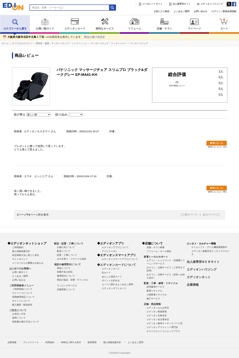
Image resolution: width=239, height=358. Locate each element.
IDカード (106, 272)
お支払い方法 (19, 314)
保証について (63, 268)
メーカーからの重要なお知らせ (28, 263)
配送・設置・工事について (68, 243)
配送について (63, 251)
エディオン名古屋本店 (158, 319)
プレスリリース (31, 342)
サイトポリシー (20, 259)
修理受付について (66, 276)
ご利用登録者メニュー (21, 285)
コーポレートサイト (152, 4)
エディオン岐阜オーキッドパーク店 (164, 323)
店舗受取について (66, 289)
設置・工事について (67, 255)
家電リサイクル (154, 290)
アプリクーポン (109, 251)
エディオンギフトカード (114, 288)
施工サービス (153, 298)
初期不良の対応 (65, 272)
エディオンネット (199, 277)
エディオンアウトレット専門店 (162, 327)
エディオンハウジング (212, 4)
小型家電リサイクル (157, 294)
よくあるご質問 (181, 11)
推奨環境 (92, 342)
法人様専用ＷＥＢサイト (203, 261)
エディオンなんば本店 (158, 307)
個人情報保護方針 (21, 251)
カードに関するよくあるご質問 (117, 284)
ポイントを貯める (111, 280)
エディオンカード (75, 24)
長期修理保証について (23, 297)
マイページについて (22, 293)
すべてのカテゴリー (22, 43)
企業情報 (193, 284)
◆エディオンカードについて (116, 264)
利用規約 (49, 342)
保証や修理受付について (67, 264)
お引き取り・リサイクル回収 (71, 259)
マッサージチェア (139, 43)
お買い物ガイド (45, 24)
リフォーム (134, 24)
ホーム (5, 43)
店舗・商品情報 (152, 304)
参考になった (216, 143)
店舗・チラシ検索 (155, 247)
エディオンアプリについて (115, 247)
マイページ (194, 24)
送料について (19, 317)
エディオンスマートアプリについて (120, 259)
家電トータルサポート (156, 256)
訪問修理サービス (155, 287)
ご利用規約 (17, 247)
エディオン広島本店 (157, 315)
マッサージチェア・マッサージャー (109, 43)
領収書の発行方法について (25, 321)
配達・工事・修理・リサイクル (161, 283)
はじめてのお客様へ (20, 268)
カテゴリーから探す (15, 24)
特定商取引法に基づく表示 (25, 255)
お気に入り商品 (161, 11)
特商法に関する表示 (71, 342)
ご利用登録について (22, 289)
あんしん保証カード (112, 276)
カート (224, 24)
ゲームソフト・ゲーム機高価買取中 (209, 247)
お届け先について (66, 247)
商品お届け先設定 (94, 37)
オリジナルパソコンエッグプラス (163, 331)
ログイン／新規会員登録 (224, 11)
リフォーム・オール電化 (159, 251)
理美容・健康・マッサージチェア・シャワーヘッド (61, 43)
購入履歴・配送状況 (22, 304)
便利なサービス (105, 24)
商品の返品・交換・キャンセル (72, 279)
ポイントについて (21, 301)
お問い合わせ (200, 11)
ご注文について (17, 310)
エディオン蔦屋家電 (157, 311)
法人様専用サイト (181, 4)
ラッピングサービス (67, 285)
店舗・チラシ (164, 24)
